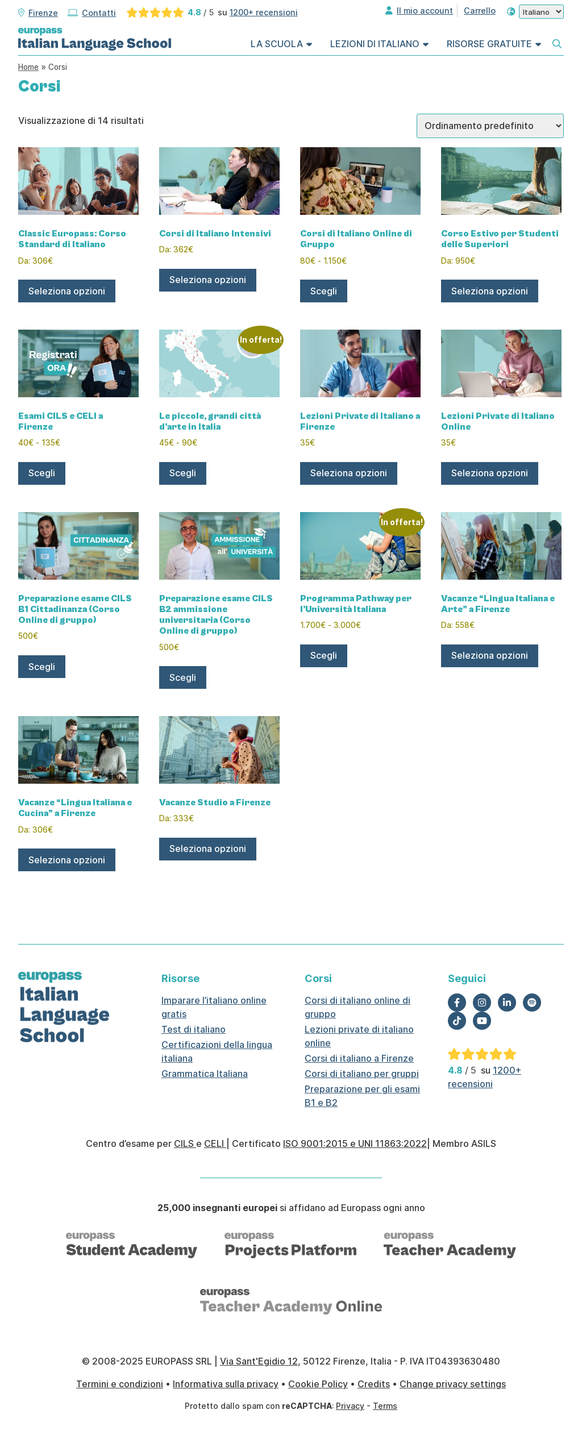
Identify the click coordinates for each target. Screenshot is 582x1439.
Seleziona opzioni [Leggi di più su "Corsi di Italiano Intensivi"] (207, 279)
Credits (373, 1384)
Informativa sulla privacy (225, 1384)
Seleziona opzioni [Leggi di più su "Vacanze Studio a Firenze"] (207, 848)
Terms (385, 1406)
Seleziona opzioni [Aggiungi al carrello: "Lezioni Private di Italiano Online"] (489, 473)
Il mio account (425, 10)
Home (28, 67)
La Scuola (277, 43)
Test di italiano (193, 1029)
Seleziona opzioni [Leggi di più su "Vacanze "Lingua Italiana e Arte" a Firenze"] (489, 655)
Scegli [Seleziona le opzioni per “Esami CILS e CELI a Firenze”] (41, 473)
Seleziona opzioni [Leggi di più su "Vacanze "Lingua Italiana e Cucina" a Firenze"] (66, 860)
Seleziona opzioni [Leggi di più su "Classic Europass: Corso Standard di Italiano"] (66, 291)
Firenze (43, 13)
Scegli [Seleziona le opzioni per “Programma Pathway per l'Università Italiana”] (323, 655)
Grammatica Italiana (204, 1073)
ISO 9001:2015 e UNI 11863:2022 (355, 1143)
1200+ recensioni (264, 12)
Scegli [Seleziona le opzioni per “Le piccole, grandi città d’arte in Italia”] (182, 473)
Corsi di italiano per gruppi (362, 1073)
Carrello (480, 10)
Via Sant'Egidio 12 (259, 1361)
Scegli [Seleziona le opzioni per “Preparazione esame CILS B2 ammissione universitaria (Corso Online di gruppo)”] (182, 677)
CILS (185, 1143)
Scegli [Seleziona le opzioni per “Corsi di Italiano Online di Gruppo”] (323, 291)
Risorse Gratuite (489, 43)
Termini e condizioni (119, 1384)
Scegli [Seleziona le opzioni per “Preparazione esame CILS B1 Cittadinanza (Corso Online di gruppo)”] (41, 666)
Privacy (350, 1406)
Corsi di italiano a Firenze (359, 1058)
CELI (215, 1143)
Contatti (99, 13)
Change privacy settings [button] (453, 1384)
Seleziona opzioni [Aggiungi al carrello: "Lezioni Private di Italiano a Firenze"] (348, 473)
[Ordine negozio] (490, 126)
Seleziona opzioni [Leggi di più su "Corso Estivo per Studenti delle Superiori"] (489, 291)
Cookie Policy (318, 1384)
